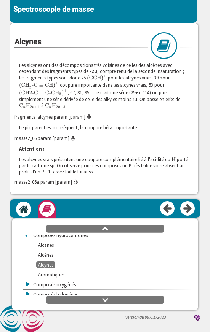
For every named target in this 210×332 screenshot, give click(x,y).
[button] (105, 228)
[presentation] (97, 77)
